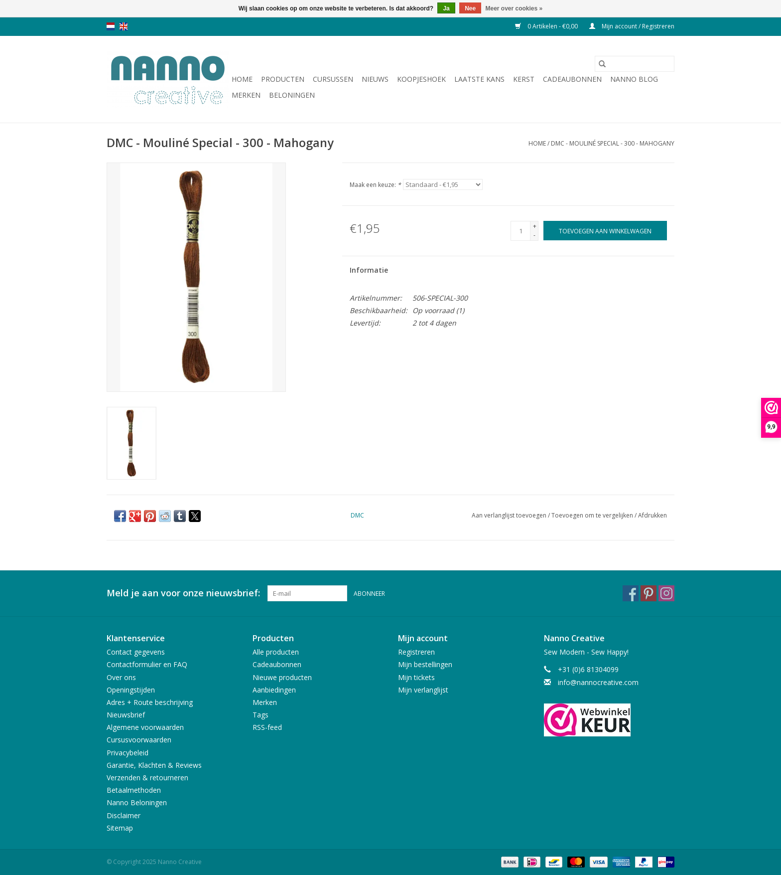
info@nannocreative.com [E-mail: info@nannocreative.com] (598, 682)
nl (111, 26)
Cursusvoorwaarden (139, 739)
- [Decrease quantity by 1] (534, 235)
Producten (282, 79)
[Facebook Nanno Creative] (631, 593)
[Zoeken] (634, 64)
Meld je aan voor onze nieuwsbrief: (183, 593)
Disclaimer (123, 815)
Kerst (523, 79)
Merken (246, 95)
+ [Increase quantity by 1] (534, 226)
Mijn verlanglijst (423, 690)
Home (242, 79)
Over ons (121, 677)
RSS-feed (267, 727)
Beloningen (292, 95)
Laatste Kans (479, 79)
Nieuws (375, 79)
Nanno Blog (634, 79)
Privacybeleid (127, 752)
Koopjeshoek (421, 79)
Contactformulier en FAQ (147, 664)
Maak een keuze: (375, 184)
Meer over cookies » (514, 8)
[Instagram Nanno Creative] (666, 593)
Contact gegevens (136, 652)
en (124, 26)
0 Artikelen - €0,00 (547, 26)
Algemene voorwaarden (145, 727)
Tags (260, 714)
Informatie (369, 270)
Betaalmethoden (134, 790)
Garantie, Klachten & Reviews (154, 765)
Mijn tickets (416, 677)
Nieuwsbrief (126, 714)
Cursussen (333, 79)
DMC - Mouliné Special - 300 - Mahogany (612, 143)
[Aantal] (520, 231)
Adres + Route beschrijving (150, 702)
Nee (470, 8)
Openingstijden (131, 690)
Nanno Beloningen (137, 802)
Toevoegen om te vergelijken (593, 515)
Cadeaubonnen (572, 79)
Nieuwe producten (282, 677)
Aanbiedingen (274, 690)
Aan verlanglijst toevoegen (510, 515)
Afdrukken (652, 515)
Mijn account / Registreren (631, 26)
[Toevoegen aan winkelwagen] (605, 230)
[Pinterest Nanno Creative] (648, 593)
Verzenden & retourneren (147, 777)
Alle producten (276, 652)
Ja (446, 8)
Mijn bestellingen (425, 664)
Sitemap (120, 828)
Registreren (416, 652)
